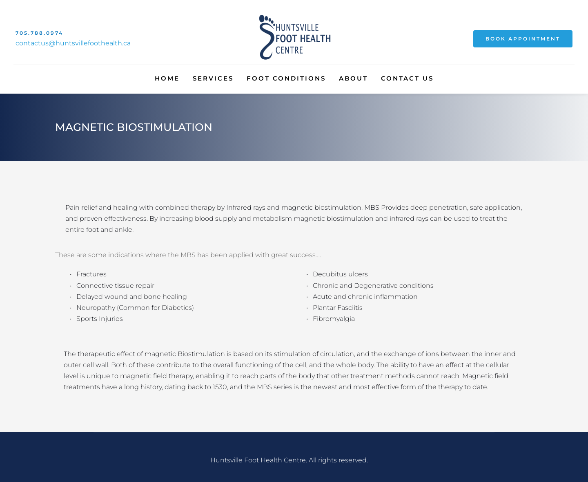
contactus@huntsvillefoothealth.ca (73, 43)
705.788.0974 (39, 33)
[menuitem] (167, 78)
